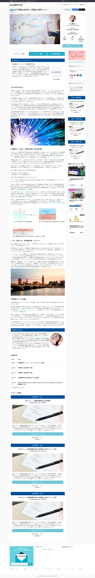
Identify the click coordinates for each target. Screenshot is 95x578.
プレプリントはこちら (53, 157)
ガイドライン (36, 569)
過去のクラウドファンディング (38, 337)
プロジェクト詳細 (20, 53)
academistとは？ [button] (66, 4)
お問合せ (59, 569)
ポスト (82, 9)
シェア (75, 9)
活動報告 (56, 54)
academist (24, 430)
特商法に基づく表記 (14, 569)
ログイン (75, 4)
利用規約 (25, 569)
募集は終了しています (73, 46)
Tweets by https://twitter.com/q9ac (76, 62)
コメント (38, 54)
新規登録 (82, 4)
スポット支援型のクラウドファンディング (27, 310)
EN (64, 1)
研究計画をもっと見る (18, 387)
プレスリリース (69, 569)
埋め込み (68, 9)
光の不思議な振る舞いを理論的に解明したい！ (31, 10)
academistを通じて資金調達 (23, 192)
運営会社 (81, 569)
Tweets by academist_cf (47, 549)
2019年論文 (32, 155)
